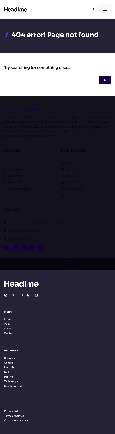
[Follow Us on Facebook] (6, 248)
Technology (11, 381)
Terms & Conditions (77, 182)
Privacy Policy (74, 188)
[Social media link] (6, 295)
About (7, 323)
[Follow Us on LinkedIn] (23, 248)
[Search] (105, 80)
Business (9, 358)
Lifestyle (9, 367)
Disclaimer (72, 176)
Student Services (18, 182)
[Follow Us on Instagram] (31, 248)
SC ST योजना (15, 169)
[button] (93, 9)
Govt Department (19, 188)
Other (11, 195)
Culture (8, 362)
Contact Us (72, 169)
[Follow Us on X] (15, 248)
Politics (8, 376)
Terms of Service (14, 415)
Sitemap (70, 195)
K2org (70, 263)
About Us (71, 163)
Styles (7, 328)
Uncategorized (13, 386)
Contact (9, 333)
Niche (7, 372)
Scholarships (16, 176)
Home (11, 163)
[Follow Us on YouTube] (40, 248)
